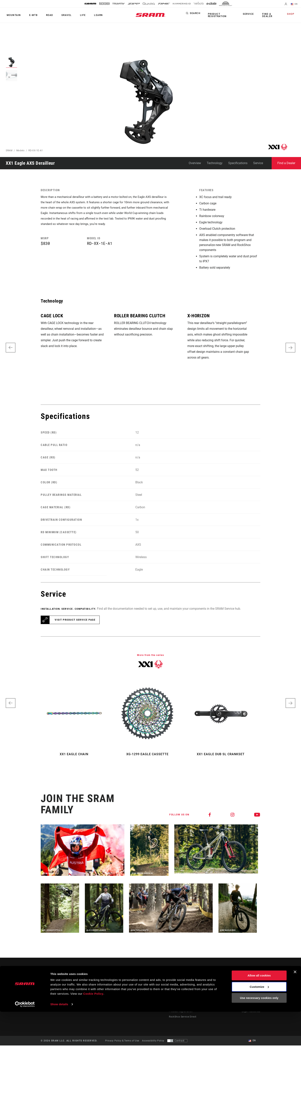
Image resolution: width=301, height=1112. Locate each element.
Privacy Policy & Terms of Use (122, 1040)
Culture (158, 989)
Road (45, 15)
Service (250, 14)
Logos (245, 1000)
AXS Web (215, 995)
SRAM (9, 150)
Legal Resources (251, 1011)
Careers (246, 995)
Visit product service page (75, 620)
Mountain (13, 15)
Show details (59, 1104)
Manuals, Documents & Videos (186, 995)
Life (75, 15)
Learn (88, 15)
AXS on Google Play (221, 989)
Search (195, 14)
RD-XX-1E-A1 (35, 150)
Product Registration (216, 15)
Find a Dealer (267, 15)
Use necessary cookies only (259, 1098)
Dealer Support (177, 989)
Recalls (173, 1000)
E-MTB (30, 15)
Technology (214, 163)
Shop (291, 14)
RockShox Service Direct (182, 1016)
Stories (158, 984)
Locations (247, 1005)
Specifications (237, 163)
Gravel (60, 15)
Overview (195, 163)
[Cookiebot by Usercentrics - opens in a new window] (25, 1104)
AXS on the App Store (222, 984)
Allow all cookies (259, 1075)
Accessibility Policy (153, 1040)
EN (295, 4)
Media (245, 989)
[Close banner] (295, 1072)
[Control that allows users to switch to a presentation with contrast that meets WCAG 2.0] (177, 1040)
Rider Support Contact (181, 984)
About (245, 984)
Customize (259, 1086)
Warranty (174, 1005)
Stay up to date (56, 995)
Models (20, 150)
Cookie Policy (93, 1094)
